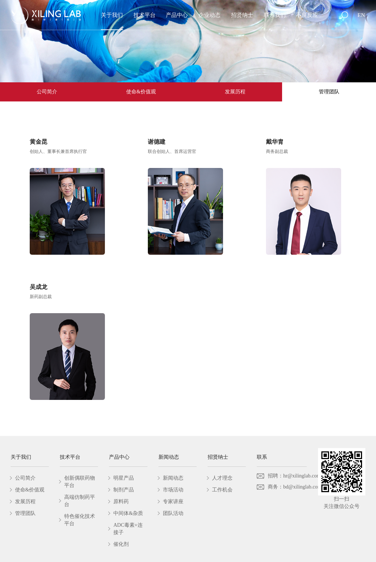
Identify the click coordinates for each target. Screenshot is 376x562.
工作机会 (222, 490)
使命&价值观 (141, 91)
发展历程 (235, 91)
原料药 (121, 501)
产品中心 (177, 15)
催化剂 (121, 544)
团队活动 (173, 513)
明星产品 (123, 478)
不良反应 (307, 15)
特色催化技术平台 (79, 519)
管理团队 (329, 91)
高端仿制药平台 (79, 500)
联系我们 (275, 15)
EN (361, 15)
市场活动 (173, 490)
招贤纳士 (242, 15)
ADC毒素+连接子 (127, 528)
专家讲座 (173, 501)
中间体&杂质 (128, 513)
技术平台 (145, 15)
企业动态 (209, 15)
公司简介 (47, 91)
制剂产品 (123, 490)
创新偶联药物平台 (79, 481)
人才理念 (222, 478)
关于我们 (112, 15)
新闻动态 (173, 478)
